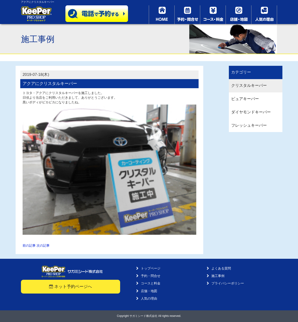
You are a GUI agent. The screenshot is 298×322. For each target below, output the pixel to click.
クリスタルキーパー (249, 85)
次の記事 (43, 245)
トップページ (150, 268)
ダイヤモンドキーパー (251, 112)
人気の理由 (149, 298)
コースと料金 (150, 283)
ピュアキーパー (245, 99)
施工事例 (217, 276)
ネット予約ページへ (70, 286)
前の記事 (29, 245)
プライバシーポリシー (227, 283)
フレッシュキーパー (249, 125)
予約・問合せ (150, 276)
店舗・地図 (149, 291)
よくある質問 (221, 268)
